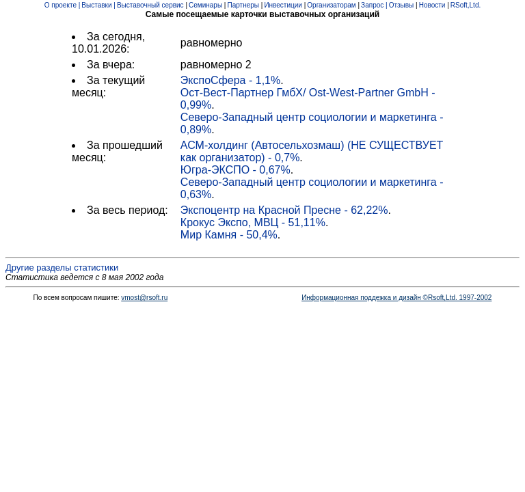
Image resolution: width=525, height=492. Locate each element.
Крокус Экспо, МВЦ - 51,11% (252, 222)
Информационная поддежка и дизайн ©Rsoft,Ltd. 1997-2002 (396, 297)
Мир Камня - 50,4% (229, 235)
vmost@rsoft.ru (144, 297)
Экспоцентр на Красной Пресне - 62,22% (284, 210)
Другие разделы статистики (61, 267)
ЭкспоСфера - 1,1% (230, 80)
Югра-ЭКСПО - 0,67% (235, 170)
